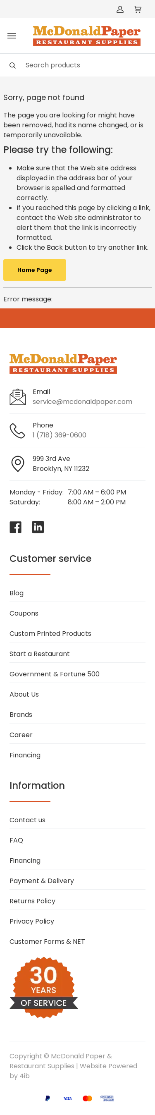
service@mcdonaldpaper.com (82, 401)
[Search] (77, 65)
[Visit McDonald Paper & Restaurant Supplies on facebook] (16, 527)
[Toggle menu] (11, 36)
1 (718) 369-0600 (59, 435)
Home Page (34, 270)
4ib (24, 1076)
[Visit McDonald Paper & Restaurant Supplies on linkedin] (38, 527)
